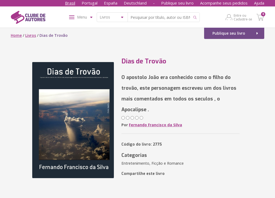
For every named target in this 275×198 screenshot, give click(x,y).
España (110, 3)
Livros (30, 35)
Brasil (70, 3)
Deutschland (135, 3)
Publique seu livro (177, 3)
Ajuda (259, 3)
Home (16, 35)
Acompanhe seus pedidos (224, 3)
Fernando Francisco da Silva (155, 124)
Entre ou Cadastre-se (243, 17)
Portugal (89, 3)
